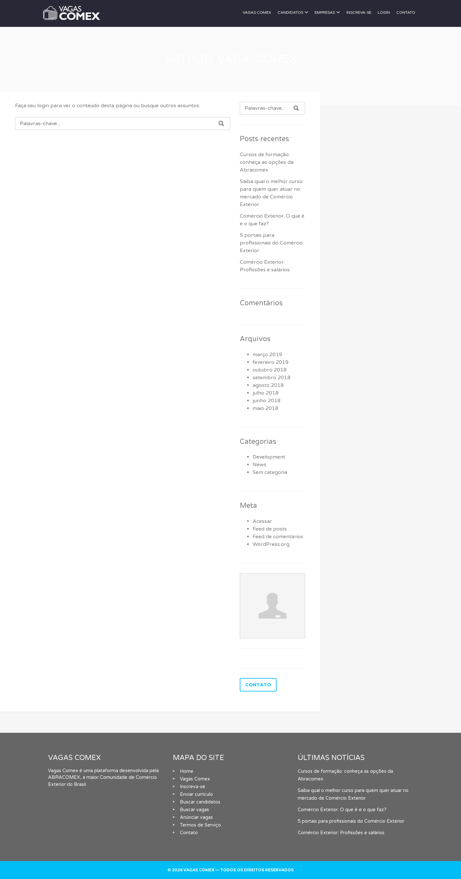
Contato (405, 12)
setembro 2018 (271, 377)
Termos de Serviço (200, 825)
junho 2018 (266, 400)
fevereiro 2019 (270, 362)
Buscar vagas (194, 809)
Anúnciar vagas (196, 817)
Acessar (262, 521)
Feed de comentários (278, 536)
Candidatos (290, 12)
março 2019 (267, 354)
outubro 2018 (270, 370)
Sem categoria (270, 472)
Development (269, 457)
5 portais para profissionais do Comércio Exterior (271, 243)
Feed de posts (270, 529)
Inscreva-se (358, 12)
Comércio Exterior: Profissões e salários (341, 832)
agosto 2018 (268, 385)
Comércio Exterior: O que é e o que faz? (342, 809)
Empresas (325, 12)
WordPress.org (271, 544)
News (259, 464)
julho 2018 (266, 393)
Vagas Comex (257, 12)
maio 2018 (265, 408)
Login (384, 12)
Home (186, 771)
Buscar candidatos (200, 802)
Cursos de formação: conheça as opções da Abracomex (267, 162)
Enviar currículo (196, 794)
